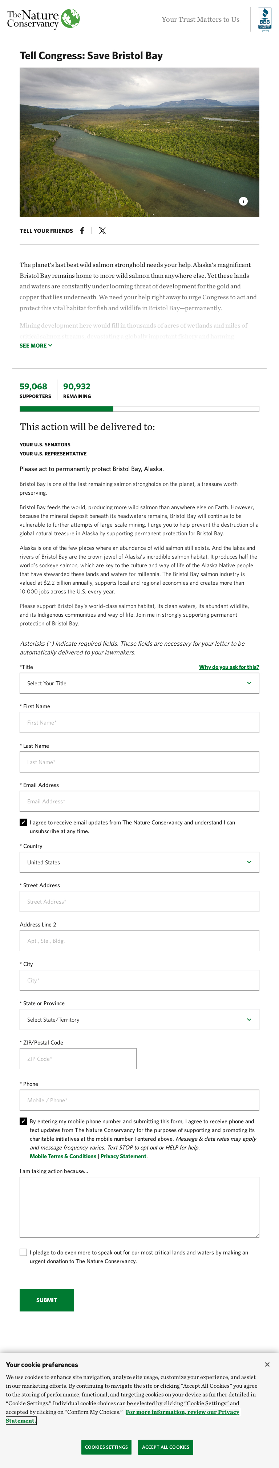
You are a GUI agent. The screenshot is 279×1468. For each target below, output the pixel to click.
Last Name (36, 745)
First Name (36, 706)
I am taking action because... (54, 1171)
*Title (26, 667)
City (28, 964)
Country (33, 846)
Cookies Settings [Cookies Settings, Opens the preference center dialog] (106, 1447)
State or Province (44, 1003)
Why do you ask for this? (229, 667)
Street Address (41, 885)
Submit (46, 1300)
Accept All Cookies (165, 1447)
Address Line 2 (38, 924)
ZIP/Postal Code (43, 1042)
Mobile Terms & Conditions (63, 1156)
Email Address (41, 785)
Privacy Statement (123, 1156)
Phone (30, 1083)
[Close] (267, 1364)
